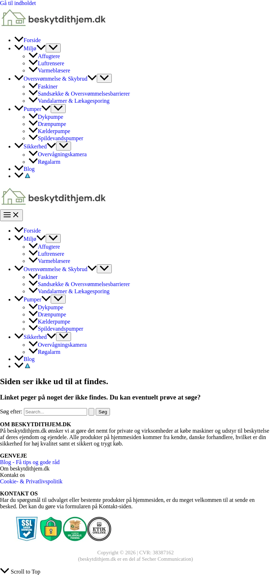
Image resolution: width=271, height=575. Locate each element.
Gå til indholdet (18, 3)
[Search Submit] (91, 412)
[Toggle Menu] (53, 48)
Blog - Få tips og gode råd (30, 462)
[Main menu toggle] (11, 215)
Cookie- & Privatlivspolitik (31, 481)
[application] (41, 48)
